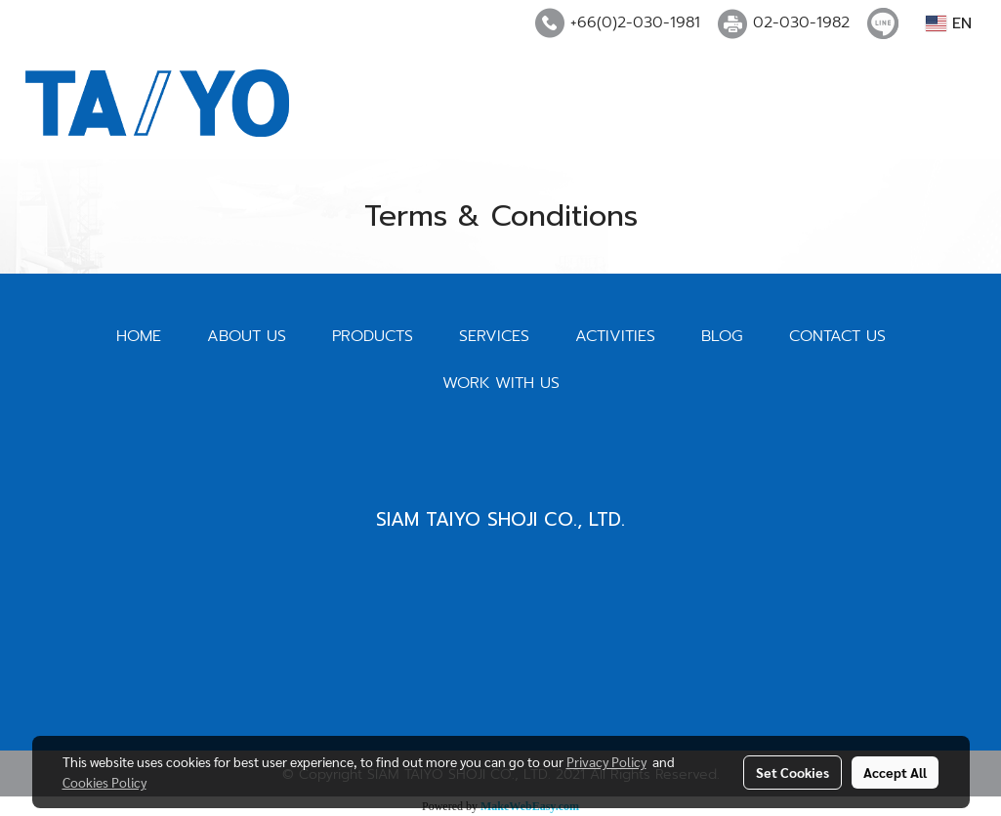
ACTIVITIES (615, 336)
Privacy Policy (606, 761)
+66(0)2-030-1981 (635, 22)
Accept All (895, 772)
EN (949, 23)
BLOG (722, 336)
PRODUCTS (372, 336)
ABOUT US (246, 336)
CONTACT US (837, 336)
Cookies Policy (104, 782)
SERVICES (494, 336)
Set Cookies (792, 772)
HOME (138, 336)
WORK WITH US (501, 383)
